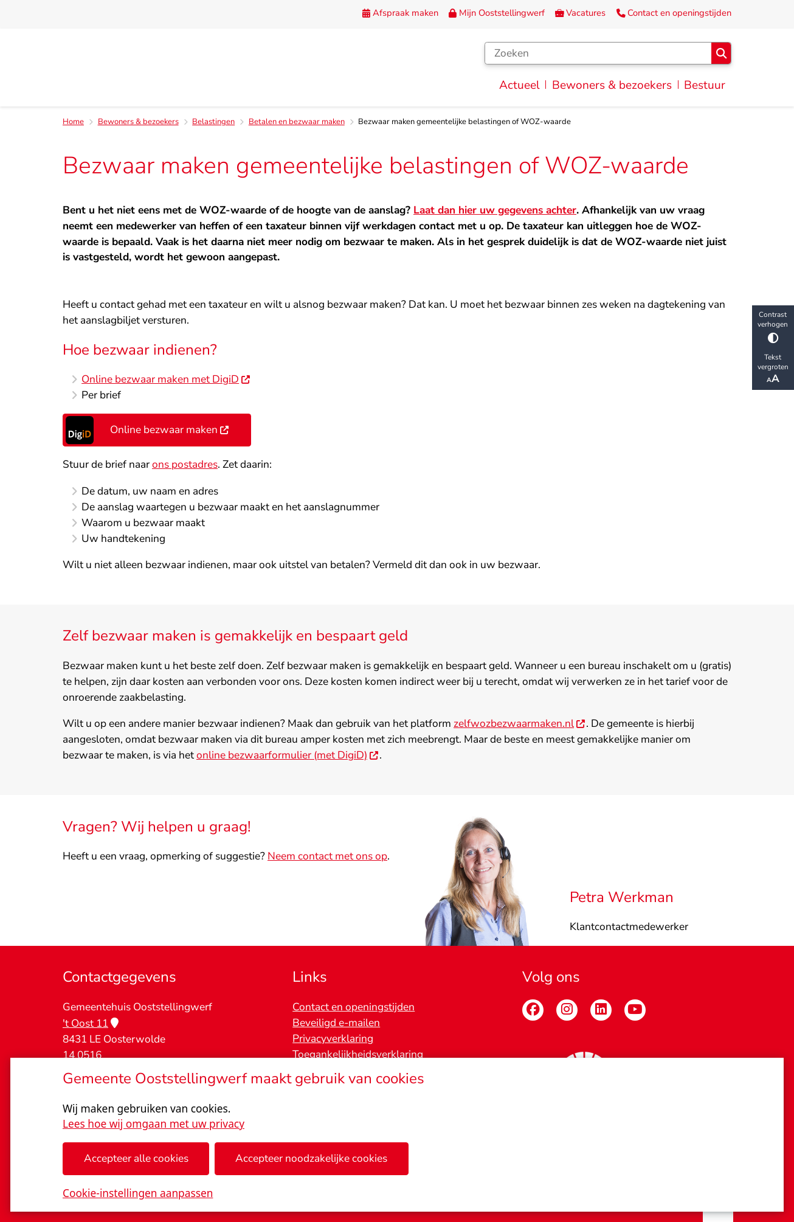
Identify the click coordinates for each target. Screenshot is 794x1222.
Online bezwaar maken (147, 430)
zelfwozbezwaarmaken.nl (520, 724)
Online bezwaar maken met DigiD (166, 380)
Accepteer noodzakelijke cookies (311, 1158)
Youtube (635, 1010)
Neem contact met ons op (327, 857)
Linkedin (601, 1010)
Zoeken (721, 53)
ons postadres (185, 465)
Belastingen (213, 121)
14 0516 (82, 1055)
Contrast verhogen (773, 326)
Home (73, 121)
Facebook (533, 1010)
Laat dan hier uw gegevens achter (494, 210)
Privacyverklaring (332, 1039)
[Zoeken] (598, 53)
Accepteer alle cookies (136, 1158)
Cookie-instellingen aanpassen (138, 1193)
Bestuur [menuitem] (704, 85)
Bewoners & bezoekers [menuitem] (612, 85)
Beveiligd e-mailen (336, 1023)
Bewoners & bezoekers (138, 121)
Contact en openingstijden (353, 1007)
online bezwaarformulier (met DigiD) (287, 755)
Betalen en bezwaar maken (297, 121)
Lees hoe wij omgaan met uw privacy (153, 1124)
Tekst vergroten (773, 369)
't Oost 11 (91, 1023)
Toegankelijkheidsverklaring (357, 1054)
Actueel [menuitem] (519, 85)
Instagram (567, 1010)
